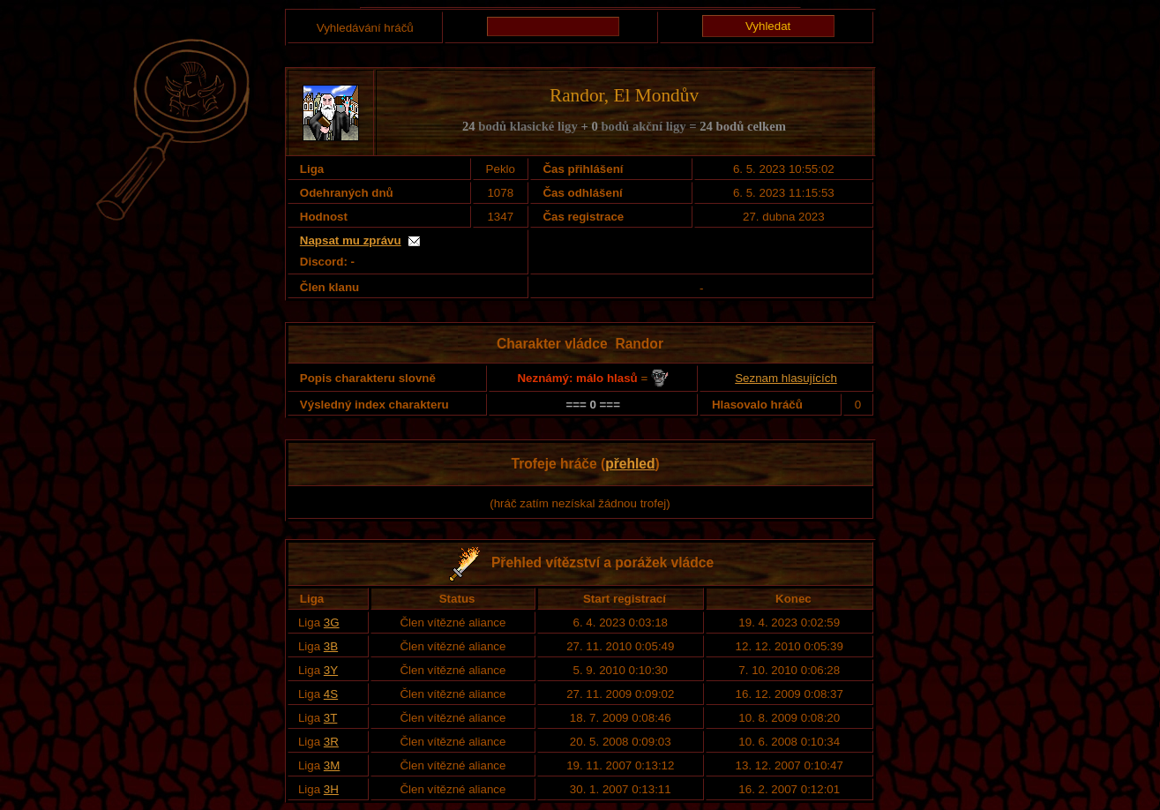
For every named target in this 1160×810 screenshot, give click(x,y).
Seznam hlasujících (786, 378)
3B (331, 646)
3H (331, 789)
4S (331, 694)
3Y (331, 670)
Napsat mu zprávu (350, 240)
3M (332, 765)
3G (332, 622)
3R (331, 741)
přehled (630, 463)
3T (331, 717)
